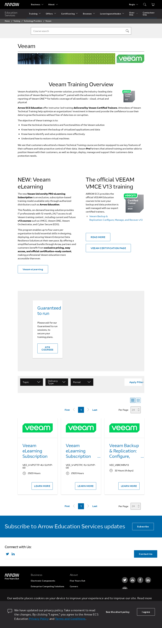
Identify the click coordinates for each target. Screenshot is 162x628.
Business (35, 4)
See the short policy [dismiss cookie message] (118, 611)
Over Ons (131, 13)
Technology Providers (33, 21)
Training (33, 13)
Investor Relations (79, 597)
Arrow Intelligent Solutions (45, 592)
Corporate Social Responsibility (86, 592)
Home (7, 21)
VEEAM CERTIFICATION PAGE (108, 248)
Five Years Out (77, 580)
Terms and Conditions (70, 619)
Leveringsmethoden (110, 13)
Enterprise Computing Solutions (47, 586)
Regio (132, 4)
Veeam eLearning (33, 269)
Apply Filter (136, 382)
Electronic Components (43, 580)
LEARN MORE (42, 485)
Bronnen (87, 13)
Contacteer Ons (149, 13)
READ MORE (98, 237)
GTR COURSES (47, 348)
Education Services (11, 14)
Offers (49, 13)
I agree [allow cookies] (146, 611)
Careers (74, 586)
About (51, 4)
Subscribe (143, 526)
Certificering (68, 13)
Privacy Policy (39, 619)
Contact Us (145, 553)
